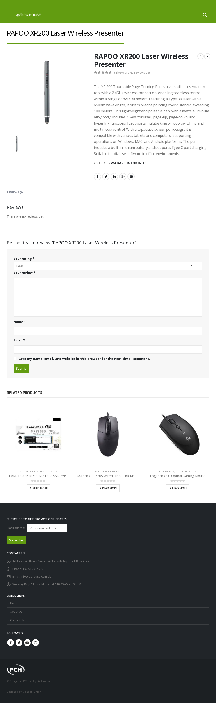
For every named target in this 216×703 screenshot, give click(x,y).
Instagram (35, 642)
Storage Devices (46, 471)
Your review (24, 273)
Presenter (138, 163)
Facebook (97, 176)
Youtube (27, 642)
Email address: (37, 528)
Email (131, 176)
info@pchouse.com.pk (36, 576)
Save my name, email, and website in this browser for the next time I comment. (84, 359)
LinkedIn (114, 176)
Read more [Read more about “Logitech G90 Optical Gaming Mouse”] (179, 488)
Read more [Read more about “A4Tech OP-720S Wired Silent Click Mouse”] (109, 488)
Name (20, 322)
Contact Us (17, 620)
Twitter (105, 176)
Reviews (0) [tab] (15, 192)
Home (14, 603)
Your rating (24, 259)
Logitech (181, 471)
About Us (16, 612)
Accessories (120, 163)
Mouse (116, 471)
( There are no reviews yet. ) (133, 73)
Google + (122, 176)
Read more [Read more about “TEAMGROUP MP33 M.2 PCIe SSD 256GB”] (40, 488)
